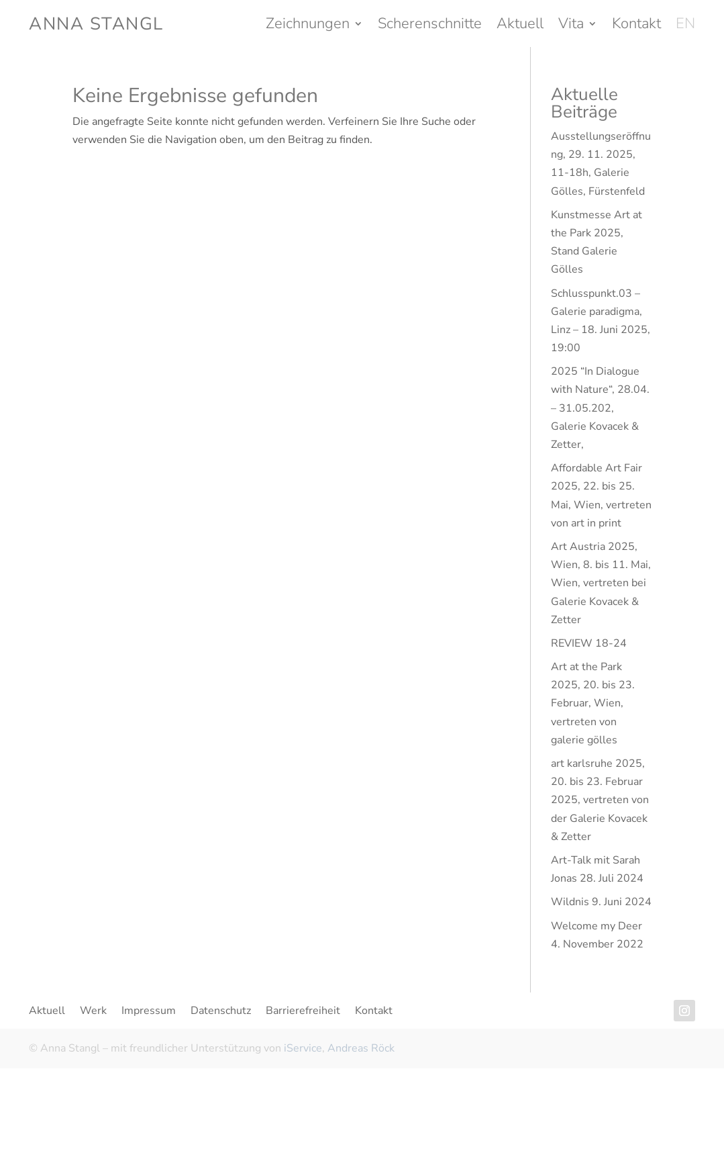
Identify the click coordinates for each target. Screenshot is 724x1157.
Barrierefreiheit (303, 1012)
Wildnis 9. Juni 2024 (601, 901)
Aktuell (520, 26)
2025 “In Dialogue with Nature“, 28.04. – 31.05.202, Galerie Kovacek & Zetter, (600, 408)
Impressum (148, 1012)
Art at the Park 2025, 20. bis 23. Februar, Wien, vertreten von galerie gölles (593, 703)
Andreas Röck (361, 1048)
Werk (93, 1012)
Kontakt (636, 26)
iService (303, 1048)
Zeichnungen (308, 26)
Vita (571, 26)
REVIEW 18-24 (589, 643)
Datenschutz (221, 1012)
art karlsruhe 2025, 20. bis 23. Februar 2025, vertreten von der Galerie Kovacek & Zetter (600, 800)
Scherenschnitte (430, 26)
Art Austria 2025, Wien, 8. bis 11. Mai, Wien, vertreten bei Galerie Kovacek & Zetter (601, 583)
